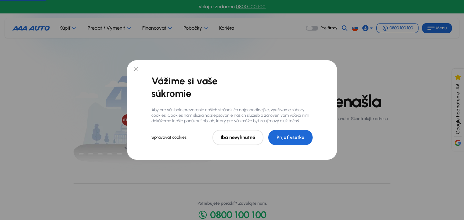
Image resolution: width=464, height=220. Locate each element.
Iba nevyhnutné (238, 137)
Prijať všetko (290, 137)
